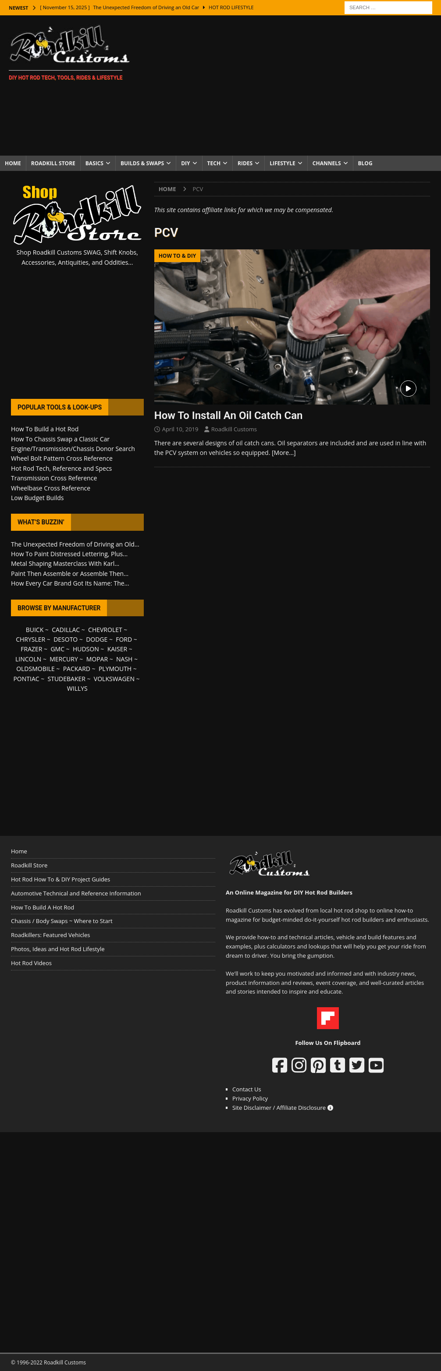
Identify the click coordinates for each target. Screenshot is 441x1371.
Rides (245, 163)
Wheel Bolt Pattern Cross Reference (62, 458)
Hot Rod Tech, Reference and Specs (61, 468)
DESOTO (65, 639)
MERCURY (64, 659)
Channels (327, 163)
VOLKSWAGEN (114, 679)
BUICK (35, 629)
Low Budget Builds (37, 498)
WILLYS (77, 688)
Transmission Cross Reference (54, 478)
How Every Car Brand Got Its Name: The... (70, 583)
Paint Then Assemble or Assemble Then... (69, 573)
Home (13, 163)
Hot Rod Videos (31, 963)
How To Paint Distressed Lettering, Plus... (69, 554)
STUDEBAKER (66, 679)
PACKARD (76, 668)
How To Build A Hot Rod (42, 907)
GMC (57, 649)
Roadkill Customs (234, 429)
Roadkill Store (53, 163)
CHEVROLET (105, 629)
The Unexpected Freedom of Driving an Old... (75, 544)
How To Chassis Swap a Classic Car (60, 439)
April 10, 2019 (180, 429)
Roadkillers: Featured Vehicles (50, 935)
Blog (365, 163)
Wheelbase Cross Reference (50, 488)
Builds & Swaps (142, 163)
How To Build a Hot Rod (44, 429)
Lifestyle (282, 163)
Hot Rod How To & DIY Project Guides (60, 879)
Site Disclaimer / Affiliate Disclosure (282, 1108)
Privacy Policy (250, 1098)
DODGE (96, 639)
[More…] (284, 452)
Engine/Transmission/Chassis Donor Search (73, 448)
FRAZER (31, 649)
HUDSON (86, 649)
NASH (124, 659)
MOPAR (97, 659)
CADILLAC (66, 629)
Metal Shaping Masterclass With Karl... (65, 563)
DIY (185, 163)
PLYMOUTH (115, 668)
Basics (94, 163)
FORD (124, 639)
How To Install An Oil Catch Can (228, 415)
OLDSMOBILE (35, 668)
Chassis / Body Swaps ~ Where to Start (62, 921)
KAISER (117, 649)
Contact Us (246, 1089)
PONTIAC (26, 679)
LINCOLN (28, 659)
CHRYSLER (30, 639)
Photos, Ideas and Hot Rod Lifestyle (57, 949)
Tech (214, 163)
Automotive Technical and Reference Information (76, 893)
